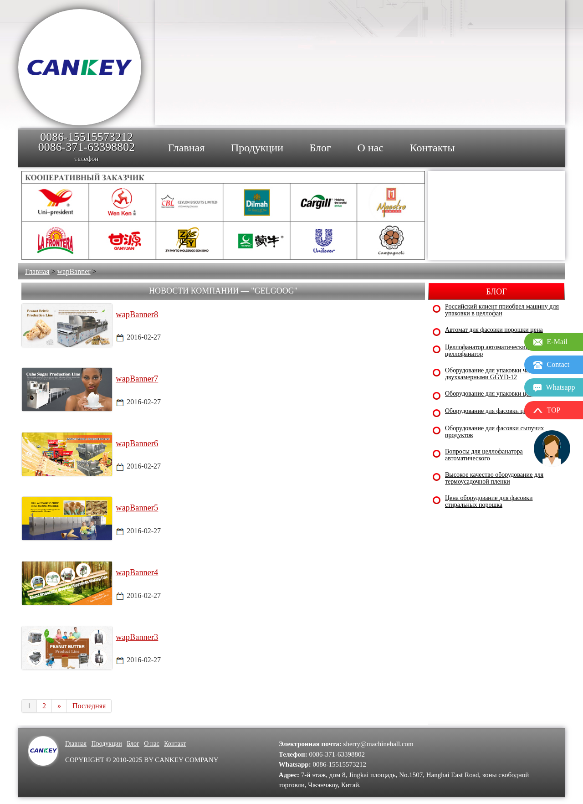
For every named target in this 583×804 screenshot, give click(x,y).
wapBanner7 (137, 378)
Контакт (175, 743)
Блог (133, 743)
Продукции (107, 743)
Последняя (89, 706)
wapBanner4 (137, 572)
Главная (37, 271)
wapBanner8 (137, 314)
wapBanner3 (137, 637)
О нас (151, 743)
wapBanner (74, 271)
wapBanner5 (137, 507)
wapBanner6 (137, 443)
